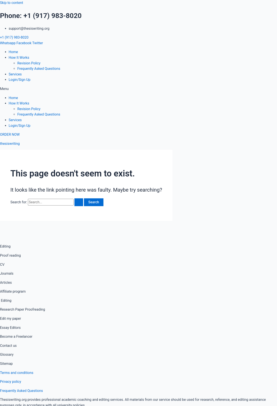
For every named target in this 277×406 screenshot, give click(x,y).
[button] (138, 89)
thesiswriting (10, 144)
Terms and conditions (16, 373)
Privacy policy (10, 382)
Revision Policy (28, 63)
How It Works (19, 57)
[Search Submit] (78, 202)
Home (13, 52)
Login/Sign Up (20, 80)
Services (15, 74)
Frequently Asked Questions (38, 69)
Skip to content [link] (11, 3)
